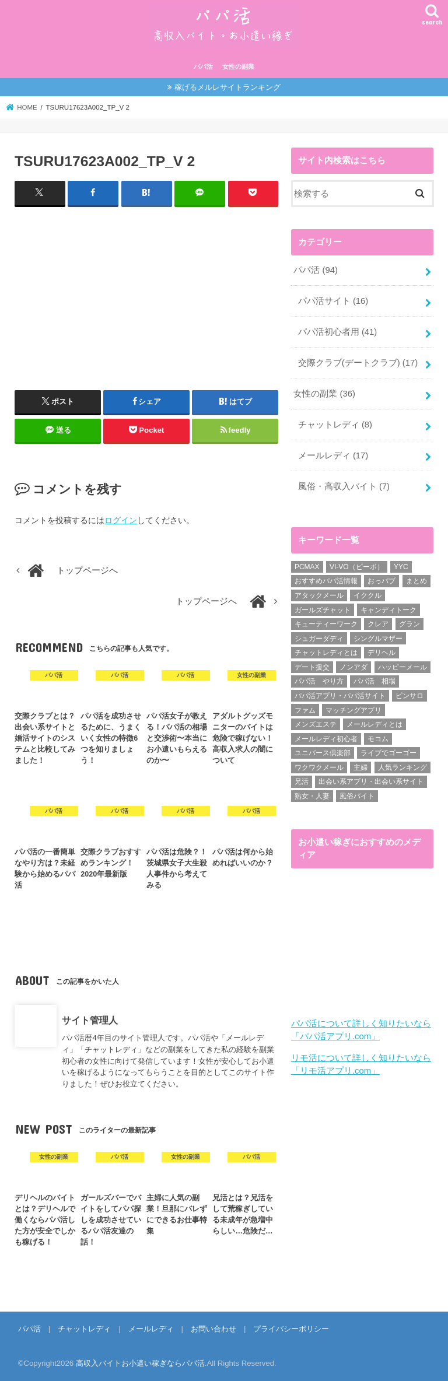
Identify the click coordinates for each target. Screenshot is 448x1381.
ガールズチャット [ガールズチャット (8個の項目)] (323, 610)
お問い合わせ (213, 1328)
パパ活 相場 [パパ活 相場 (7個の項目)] (375, 681)
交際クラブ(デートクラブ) (358, 362)
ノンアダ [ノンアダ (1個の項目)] (354, 667)
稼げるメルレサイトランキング (227, 87)
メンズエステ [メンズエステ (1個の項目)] (316, 724)
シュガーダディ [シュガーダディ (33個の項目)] (319, 639)
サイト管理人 (90, 1020)
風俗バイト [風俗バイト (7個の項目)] (357, 796)
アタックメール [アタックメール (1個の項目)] (319, 595)
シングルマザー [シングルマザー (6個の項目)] (378, 639)
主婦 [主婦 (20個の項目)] (361, 767)
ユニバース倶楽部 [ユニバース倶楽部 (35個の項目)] (323, 753)
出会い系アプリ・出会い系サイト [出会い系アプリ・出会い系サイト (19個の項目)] (371, 781)
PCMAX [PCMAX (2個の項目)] (307, 567)
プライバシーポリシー (291, 1328)
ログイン (120, 520)
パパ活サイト (333, 301)
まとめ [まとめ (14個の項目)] (416, 581)
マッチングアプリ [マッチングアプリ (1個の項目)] (354, 710)
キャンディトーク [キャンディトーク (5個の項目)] (388, 610)
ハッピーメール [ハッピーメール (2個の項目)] (402, 667)
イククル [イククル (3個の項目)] (368, 595)
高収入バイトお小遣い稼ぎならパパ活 (140, 1363)
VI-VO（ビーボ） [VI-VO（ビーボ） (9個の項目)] (357, 567)
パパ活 (203, 66)
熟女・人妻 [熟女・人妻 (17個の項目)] (312, 796)
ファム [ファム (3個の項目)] (305, 710)
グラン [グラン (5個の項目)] (409, 624)
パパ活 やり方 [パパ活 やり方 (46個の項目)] (319, 681)
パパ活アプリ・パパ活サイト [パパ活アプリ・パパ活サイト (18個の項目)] (340, 696)
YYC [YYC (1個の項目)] (401, 567)
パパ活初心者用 (337, 332)
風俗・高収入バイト (344, 486)
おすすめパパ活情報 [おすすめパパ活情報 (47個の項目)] (326, 581)
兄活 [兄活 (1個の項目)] (302, 781)
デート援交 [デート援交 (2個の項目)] (312, 667)
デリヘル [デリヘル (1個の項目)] (382, 653)
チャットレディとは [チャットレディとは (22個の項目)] (326, 653)
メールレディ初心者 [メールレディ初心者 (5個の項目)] (326, 739)
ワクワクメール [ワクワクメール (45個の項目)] (319, 767)
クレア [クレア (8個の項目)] (378, 624)
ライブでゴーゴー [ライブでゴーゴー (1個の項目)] (388, 753)
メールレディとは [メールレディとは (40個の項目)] (374, 724)
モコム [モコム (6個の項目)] (378, 739)
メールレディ (333, 455)
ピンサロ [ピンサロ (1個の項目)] (410, 696)
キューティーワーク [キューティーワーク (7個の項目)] (326, 624)
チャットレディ (335, 424)
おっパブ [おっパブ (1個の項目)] (382, 581)
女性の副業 (238, 66)
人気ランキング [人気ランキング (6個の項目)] (402, 767)
